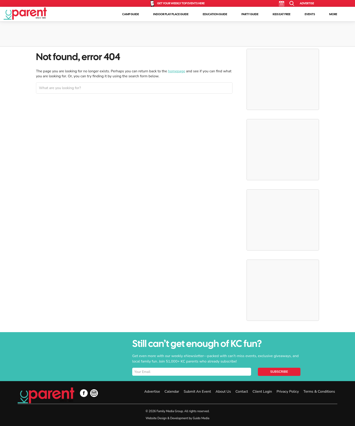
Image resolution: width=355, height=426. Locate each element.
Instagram (94, 393)
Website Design (156, 418)
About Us (223, 391)
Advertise (307, 3)
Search (292, 3)
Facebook (84, 393)
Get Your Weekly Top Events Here (181, 3)
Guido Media (201, 418)
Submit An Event (197, 391)
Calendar (281, 3)
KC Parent (25, 13)
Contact (241, 391)
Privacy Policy (287, 391)
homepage (176, 71)
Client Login (262, 391)
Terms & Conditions (319, 391)
